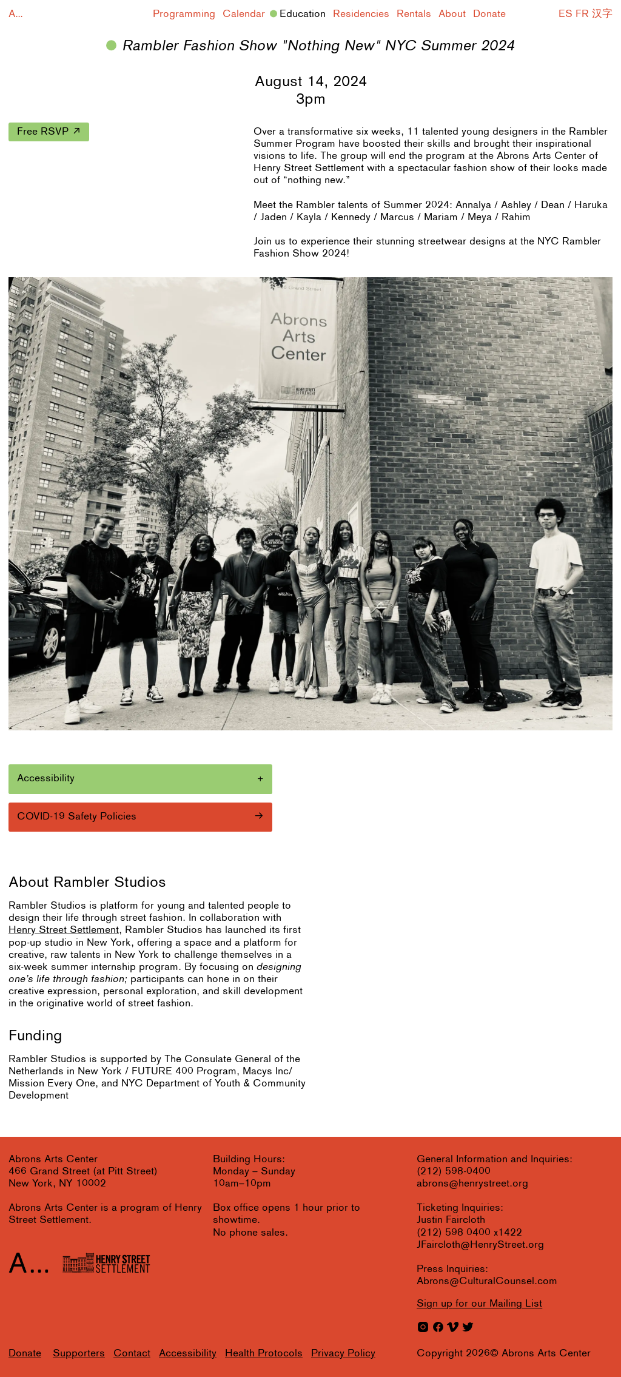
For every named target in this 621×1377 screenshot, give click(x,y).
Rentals (414, 14)
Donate (489, 14)
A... (15, 14)
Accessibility (188, 1353)
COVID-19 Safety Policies (76, 817)
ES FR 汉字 (586, 14)
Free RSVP (43, 132)
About (452, 14)
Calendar (244, 14)
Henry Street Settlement (63, 930)
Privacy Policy (343, 1353)
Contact (131, 1353)
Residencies (361, 14)
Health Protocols (264, 1353)
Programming (184, 14)
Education (303, 14)
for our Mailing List (479, 1304)
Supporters (79, 1353)
